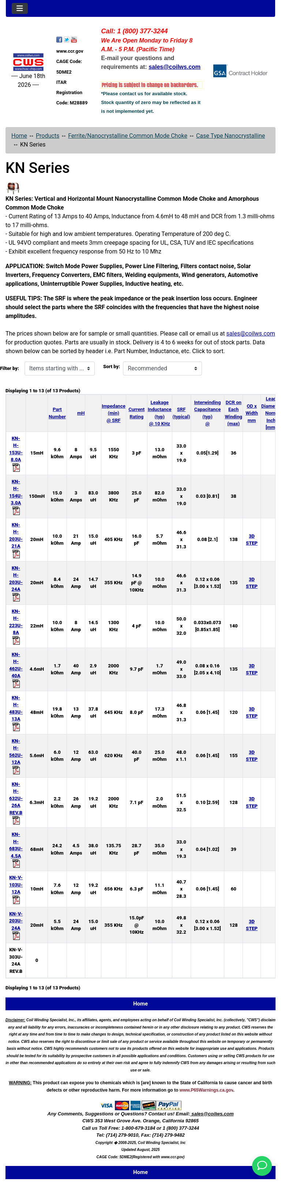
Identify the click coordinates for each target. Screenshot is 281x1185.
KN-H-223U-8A (16, 625)
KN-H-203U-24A (16, 582)
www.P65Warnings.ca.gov (206, 1090)
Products (47, 135)
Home (19, 135)
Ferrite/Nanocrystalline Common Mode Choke (127, 135)
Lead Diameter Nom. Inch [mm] (271, 413)
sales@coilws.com (250, 333)
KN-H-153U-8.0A (16, 453)
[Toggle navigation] (20, 8)
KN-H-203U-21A (16, 539)
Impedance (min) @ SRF (113, 413)
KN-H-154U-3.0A (16, 496)
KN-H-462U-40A (16, 669)
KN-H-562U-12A (16, 755)
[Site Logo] (28, 62)
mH (81, 413)
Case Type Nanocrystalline (230, 135)
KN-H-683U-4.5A (16, 849)
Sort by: (111, 366)
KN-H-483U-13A (16, 712)
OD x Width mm (252, 413)
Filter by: (9, 368)
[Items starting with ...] (60, 368)
